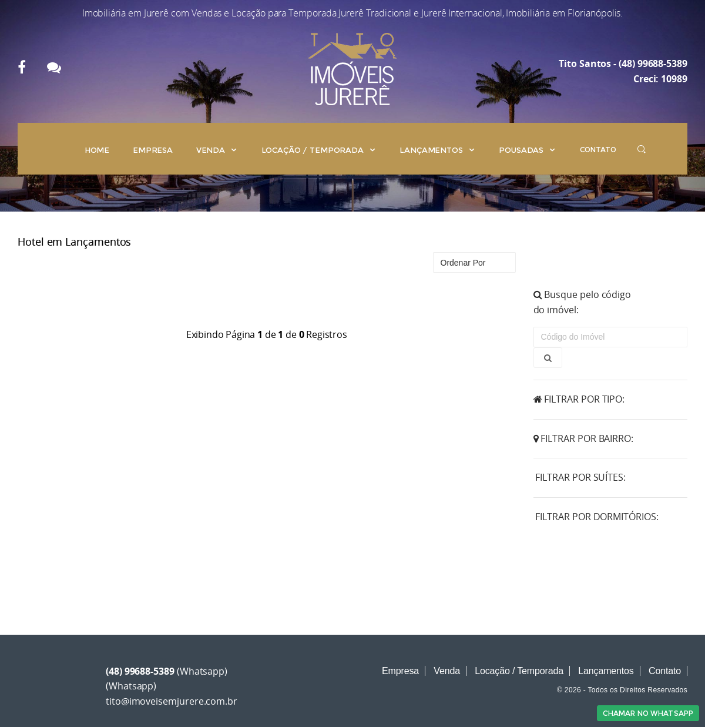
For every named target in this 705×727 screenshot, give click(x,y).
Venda (217, 150)
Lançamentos (437, 150)
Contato (598, 149)
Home (97, 150)
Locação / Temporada (319, 150)
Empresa (153, 150)
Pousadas (527, 150)
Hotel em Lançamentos (74, 241)
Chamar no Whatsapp (648, 713)
